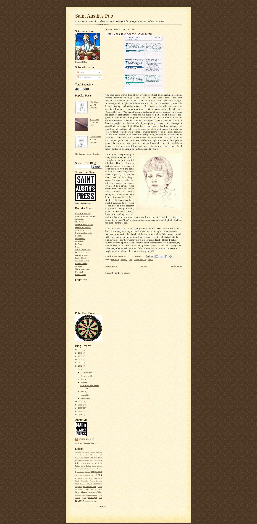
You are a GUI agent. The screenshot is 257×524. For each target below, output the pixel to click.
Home (144, 266)
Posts (80, 72)
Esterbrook (79, 460)
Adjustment (86, 452)
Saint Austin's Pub (94, 16)
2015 (80, 356)
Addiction (78, 452)
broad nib (85, 495)
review (79, 501)
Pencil (93, 475)
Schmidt (89, 484)
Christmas (93, 455)
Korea (83, 466)
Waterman (91, 492)
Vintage (84, 492)
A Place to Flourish (82, 213)
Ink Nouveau (80, 238)
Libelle (86, 469)
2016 (80, 353)
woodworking (92, 501)
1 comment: (139, 256)
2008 (80, 408)
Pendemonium (81, 252)
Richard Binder (81, 263)
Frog (91, 460)
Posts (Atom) (124, 273)
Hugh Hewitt (97, 460)
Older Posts (176, 266)
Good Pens (79, 230)
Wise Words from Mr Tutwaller (94, 105)
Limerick (93, 469)
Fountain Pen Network (84, 225)
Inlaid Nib (90, 463)
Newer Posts (111, 266)
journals (77, 498)
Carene (82, 455)
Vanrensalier (86, 439)
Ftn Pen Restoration (83, 227)
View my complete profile (85, 443)
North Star (78, 475)
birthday (78, 495)
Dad (91, 457)
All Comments (84, 77)
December (85, 372)
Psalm (100, 478)
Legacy (99, 466)
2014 (80, 359)
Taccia (100, 487)
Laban (88, 466)
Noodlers (98, 472)
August (84, 379)
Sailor (77, 484)
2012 (80, 366)
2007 (80, 411)
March (83, 395)
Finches (86, 460)
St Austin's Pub (89, 487)
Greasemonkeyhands (83, 233)
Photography (79, 478)
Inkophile (79, 241)
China (88, 455)
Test (95, 489)
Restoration (84, 481)
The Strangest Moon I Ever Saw (88, 154)
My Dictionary (80, 472)
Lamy (94, 466)
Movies (99, 469)
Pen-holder (86, 475)
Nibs (77, 247)
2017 (80, 349)
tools (86, 501)
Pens (99, 475)
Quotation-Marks (82, 261)
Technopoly (89, 489)
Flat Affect (79, 222)
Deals (95, 457)
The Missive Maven (83, 269)
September (85, 376)
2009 (80, 405)
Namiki (87, 472)
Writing (99, 492)
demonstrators (93, 495)
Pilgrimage (88, 478)
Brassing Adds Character (85, 216)
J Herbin (98, 463)
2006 (80, 414)
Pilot (95, 478)
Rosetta (92, 481)
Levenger (79, 469)
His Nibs (78, 236)
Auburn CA (94, 452)
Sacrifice (99, 481)
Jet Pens (78, 244)
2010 (80, 401)
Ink (76, 463)
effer (100, 495)
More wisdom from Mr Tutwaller (95, 139)
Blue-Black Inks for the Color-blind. (129, 34)
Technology (79, 489)
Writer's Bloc (80, 274)
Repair (77, 481)
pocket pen (92, 498)
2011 (80, 369)
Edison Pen (79, 219)
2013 (80, 363)
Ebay (100, 457)
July (82, 382)
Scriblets (78, 266)
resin (100, 498)
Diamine (124, 260)
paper (84, 498)
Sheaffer (96, 484)
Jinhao (77, 466)
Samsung (83, 484)
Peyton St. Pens (81, 255)
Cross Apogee (84, 457)
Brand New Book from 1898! (94, 122)
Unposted (79, 272)
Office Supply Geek (83, 250)
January (84, 398)
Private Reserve (140, 260)
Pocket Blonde (81, 258)
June (83, 392)
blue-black (115, 260)
